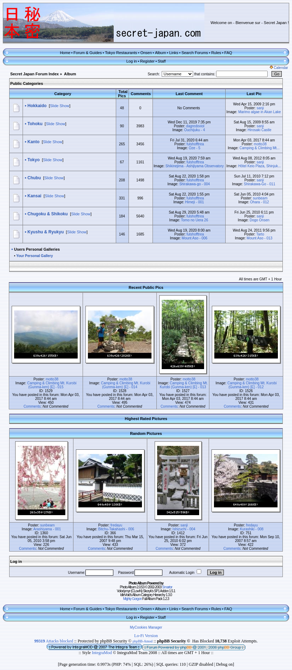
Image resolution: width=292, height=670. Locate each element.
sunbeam (260, 198)
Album (160, 53)
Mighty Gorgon (132, 599)
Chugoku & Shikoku (48, 213)
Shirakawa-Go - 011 (259, 184)
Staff (162, 61)
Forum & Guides (87, 53)
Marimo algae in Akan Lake (259, 112)
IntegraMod (102, 652)
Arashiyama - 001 (47, 529)
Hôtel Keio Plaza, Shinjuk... (259, 166)
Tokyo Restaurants (121, 53)
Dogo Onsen (259, 220)
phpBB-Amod (142, 641)
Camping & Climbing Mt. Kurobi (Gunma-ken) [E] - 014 (125, 385)
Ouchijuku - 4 (194, 130)
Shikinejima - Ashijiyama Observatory (194, 166)
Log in (131, 61)
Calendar (279, 68)
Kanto (34, 141)
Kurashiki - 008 (251, 529)
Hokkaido (37, 105)
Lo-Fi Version (146, 635)
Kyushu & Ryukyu (46, 231)
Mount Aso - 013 (260, 238)
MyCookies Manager (146, 627)
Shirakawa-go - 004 (194, 184)
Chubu (34, 177)
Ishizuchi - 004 (184, 529)
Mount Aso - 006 (195, 238)
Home (65, 53)
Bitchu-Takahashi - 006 (116, 529)
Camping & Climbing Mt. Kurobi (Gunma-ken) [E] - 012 (252, 385)
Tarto (260, 234)
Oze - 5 (195, 148)
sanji (260, 108)
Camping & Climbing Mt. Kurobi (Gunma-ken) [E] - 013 (184, 385)
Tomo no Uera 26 (194, 220)
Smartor (167, 587)
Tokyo (34, 159)
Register (147, 61)
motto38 (260, 144)
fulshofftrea (195, 144)
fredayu (116, 525)
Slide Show (59, 106)
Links (173, 53)
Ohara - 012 (259, 202)
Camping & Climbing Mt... (259, 148)
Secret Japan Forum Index (34, 74)
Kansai (34, 195)
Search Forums (194, 53)
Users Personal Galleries (37, 249)
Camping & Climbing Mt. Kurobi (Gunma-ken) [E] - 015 (52, 385)
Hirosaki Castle (259, 130)
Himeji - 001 (194, 202)
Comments (32, 406)
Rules (216, 53)
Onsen (145, 53)
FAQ (228, 53)
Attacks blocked (53, 641)
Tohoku (35, 123)
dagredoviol (195, 126)
